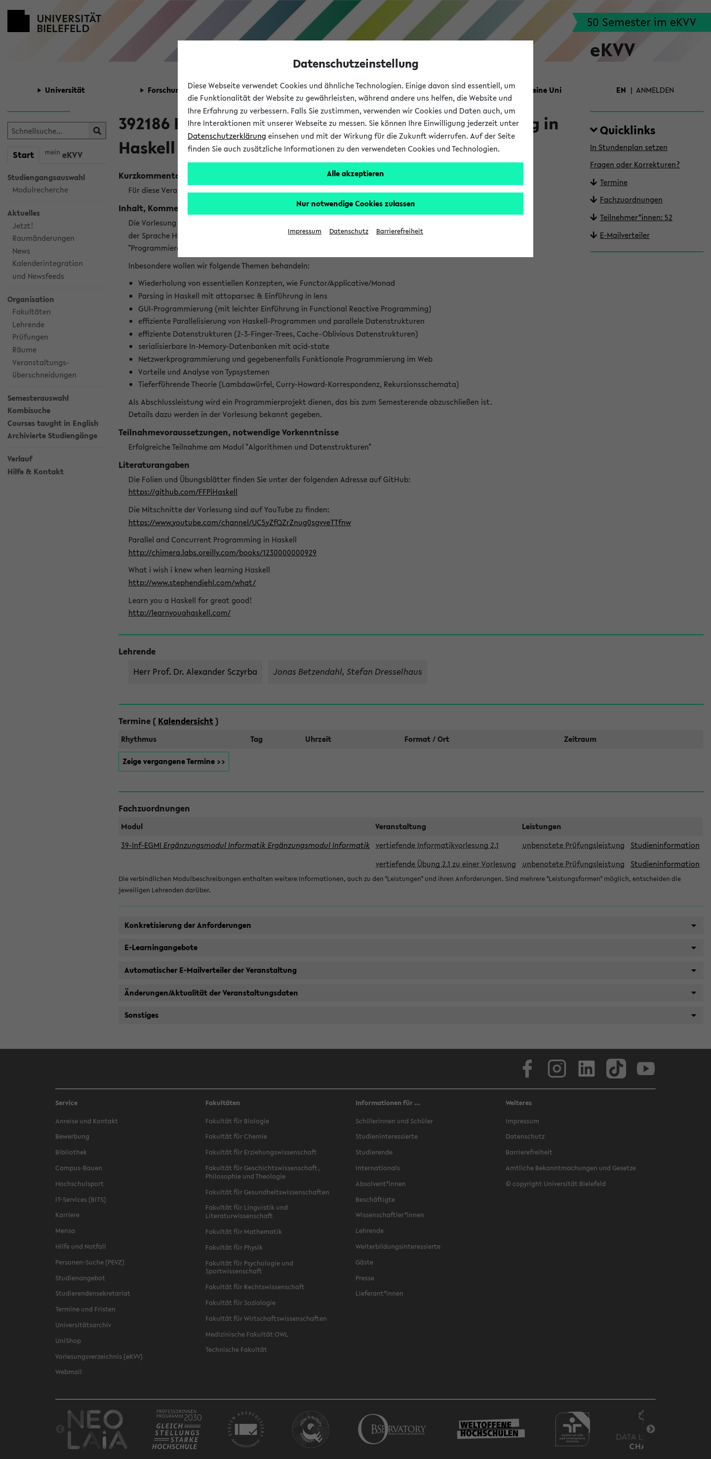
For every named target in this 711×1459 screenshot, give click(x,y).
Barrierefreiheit (399, 231)
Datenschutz (348, 231)
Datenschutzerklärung (227, 135)
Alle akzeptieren (355, 173)
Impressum (304, 231)
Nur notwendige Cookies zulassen (355, 203)
